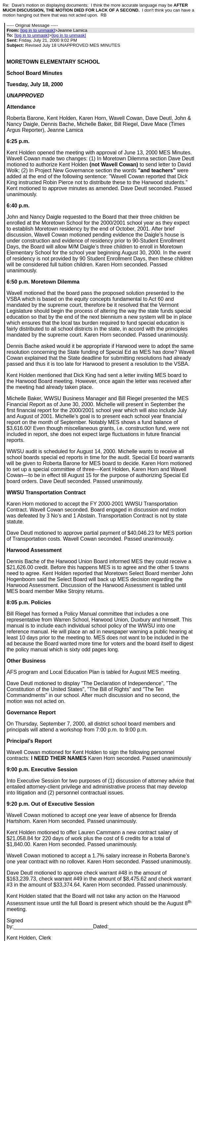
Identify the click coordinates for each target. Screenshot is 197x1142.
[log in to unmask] (37, 30)
